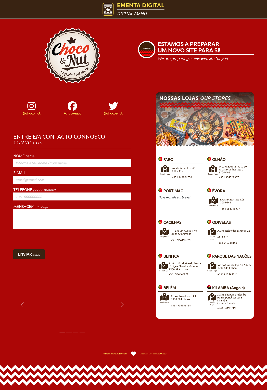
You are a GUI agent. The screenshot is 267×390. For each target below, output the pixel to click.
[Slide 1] (62, 333)
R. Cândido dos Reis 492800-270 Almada (184, 232)
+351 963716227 (230, 208)
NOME (23, 155)
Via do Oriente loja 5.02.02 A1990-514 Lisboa (234, 266)
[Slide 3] (75, 333)
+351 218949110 (227, 274)
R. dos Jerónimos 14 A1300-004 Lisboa (183, 297)
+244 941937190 (227, 308)
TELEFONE (34, 189)
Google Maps (212, 236)
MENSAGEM (31, 206)
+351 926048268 (179, 274)
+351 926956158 (181, 305)
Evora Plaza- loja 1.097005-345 (232, 201)
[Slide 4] (82, 333)
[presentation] (41, 239)
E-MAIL (19, 172)
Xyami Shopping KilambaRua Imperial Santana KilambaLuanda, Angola (231, 299)
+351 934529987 (229, 177)
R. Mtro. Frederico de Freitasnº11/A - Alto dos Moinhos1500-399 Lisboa (185, 266)
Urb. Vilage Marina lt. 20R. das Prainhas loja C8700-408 (233, 169)
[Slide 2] (69, 333)
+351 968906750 (182, 177)
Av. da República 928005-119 (183, 169)
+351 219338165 (227, 242)
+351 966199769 (181, 240)
